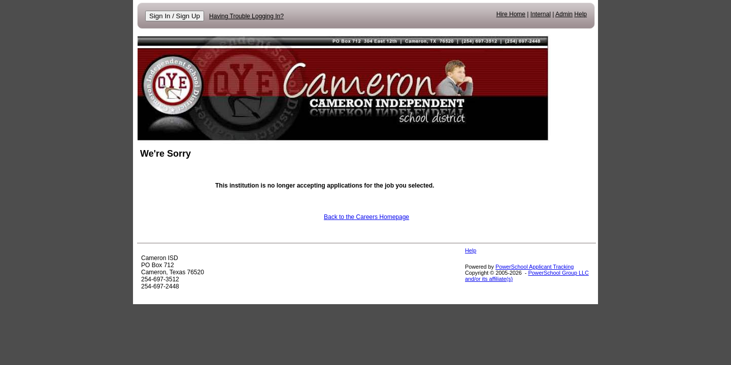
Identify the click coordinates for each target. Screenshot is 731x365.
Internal (540, 14)
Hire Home (510, 14)
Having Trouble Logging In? (246, 16)
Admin (564, 14)
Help (580, 14)
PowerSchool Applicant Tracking (534, 267)
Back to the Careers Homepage (366, 217)
